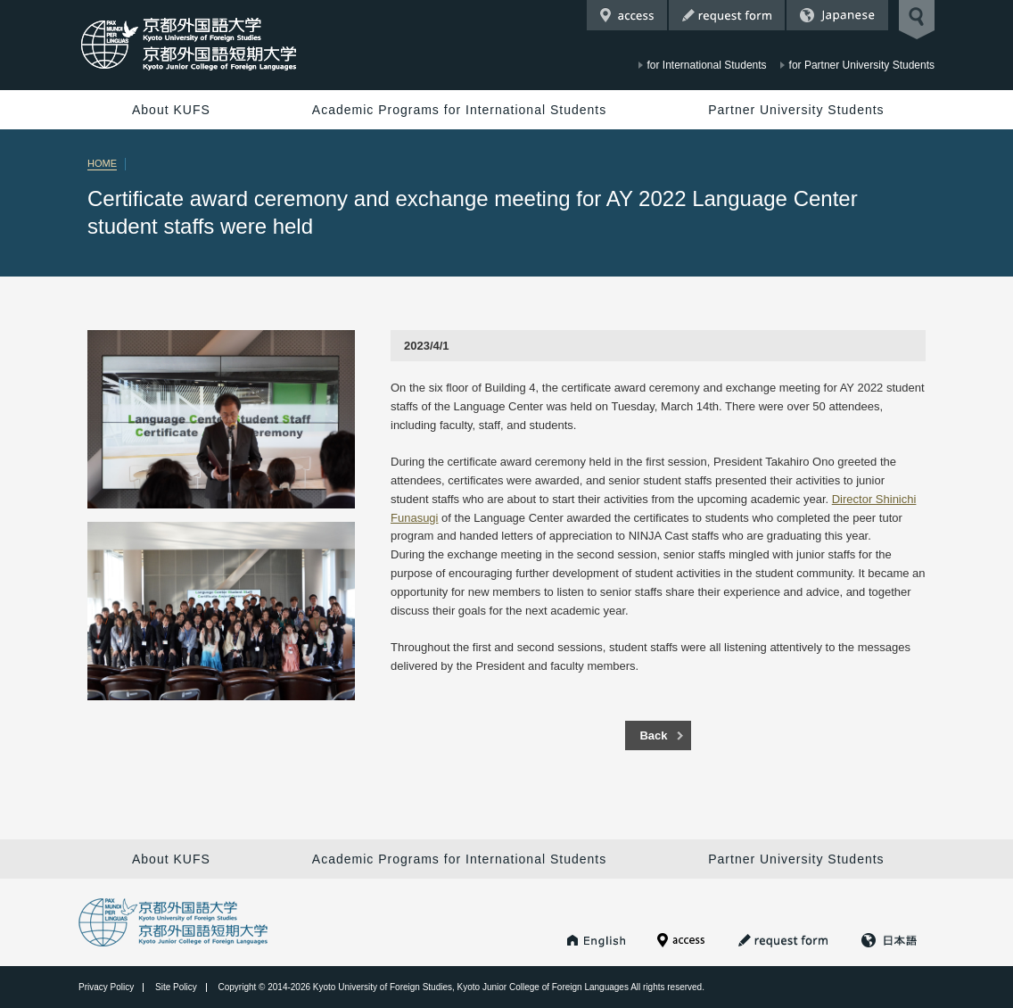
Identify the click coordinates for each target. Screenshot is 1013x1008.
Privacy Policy (106, 987)
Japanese (837, 15)
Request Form (727, 15)
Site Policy (176, 987)
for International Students (707, 65)
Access (627, 15)
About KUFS (171, 110)
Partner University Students (796, 110)
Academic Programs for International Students (459, 110)
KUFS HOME (596, 940)
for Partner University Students (862, 65)
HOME (102, 163)
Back (653, 735)
